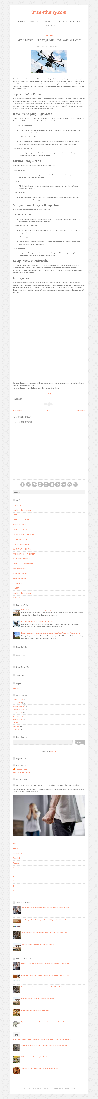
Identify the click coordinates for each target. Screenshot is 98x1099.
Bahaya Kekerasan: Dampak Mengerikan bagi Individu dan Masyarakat (47, 785)
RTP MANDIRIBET (19, 524)
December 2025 (18, 706)
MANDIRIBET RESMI (20, 529)
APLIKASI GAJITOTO (20, 539)
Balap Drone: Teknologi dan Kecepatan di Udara (48, 40)
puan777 (16, 588)
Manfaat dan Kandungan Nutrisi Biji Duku (35, 1010)
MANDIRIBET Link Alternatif (23, 564)
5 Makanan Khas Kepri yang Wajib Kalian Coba (37, 1057)
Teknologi (60, 21)
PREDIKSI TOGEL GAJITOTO (23, 534)
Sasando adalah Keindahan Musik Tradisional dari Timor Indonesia (44, 932)
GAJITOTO (17, 505)
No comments (54, 46)
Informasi (31, 21)
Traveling (73, 21)
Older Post (81, 410)
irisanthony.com (49, 12)
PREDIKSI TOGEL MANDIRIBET (24, 554)
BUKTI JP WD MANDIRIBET (23, 549)
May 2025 (16, 729)
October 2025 (18, 713)
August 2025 (17, 719)
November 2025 (18, 709)
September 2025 (18, 716)
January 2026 (17, 703)
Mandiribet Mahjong (20, 578)
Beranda (16, 688)
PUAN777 (16, 598)
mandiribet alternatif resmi (22, 510)
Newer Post (17, 410)
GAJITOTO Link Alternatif (22, 544)
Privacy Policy (49, 26)
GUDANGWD (17, 583)
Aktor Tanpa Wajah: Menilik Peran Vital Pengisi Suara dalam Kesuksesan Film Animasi (42, 1039)
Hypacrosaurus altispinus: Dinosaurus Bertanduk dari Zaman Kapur (44, 1022)
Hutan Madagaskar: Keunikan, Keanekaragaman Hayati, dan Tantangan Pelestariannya (50, 633)
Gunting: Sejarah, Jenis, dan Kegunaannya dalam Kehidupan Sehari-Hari (45, 1045)
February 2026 (18, 699)
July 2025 (16, 723)
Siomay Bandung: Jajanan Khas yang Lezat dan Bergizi (39, 1068)
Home (20, 21)
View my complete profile (21, 772)
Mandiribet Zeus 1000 (20, 573)
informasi (49, 36)
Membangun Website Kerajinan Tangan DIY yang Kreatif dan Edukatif (46, 920)
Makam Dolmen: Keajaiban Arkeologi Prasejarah (37, 610)
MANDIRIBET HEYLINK (21, 520)
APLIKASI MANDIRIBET (21, 559)
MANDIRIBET (17, 515)
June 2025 (16, 726)
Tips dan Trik (46, 21)
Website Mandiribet (20, 568)
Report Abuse (21, 758)
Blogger (53, 751)
